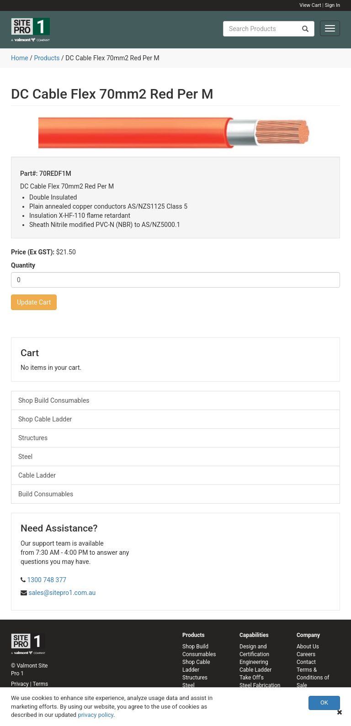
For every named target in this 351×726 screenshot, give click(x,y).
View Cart (310, 5)
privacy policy (95, 714)
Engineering (253, 662)
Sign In (332, 5)
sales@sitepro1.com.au (62, 592)
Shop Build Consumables (54, 400)
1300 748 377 (46, 580)
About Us (308, 646)
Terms (40, 684)
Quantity (23, 265)
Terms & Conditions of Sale (313, 678)
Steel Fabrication (259, 685)
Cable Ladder (37, 475)
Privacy (20, 684)
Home (19, 58)
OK (324, 702)
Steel (25, 456)
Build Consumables (45, 494)
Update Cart (34, 302)
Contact (306, 662)
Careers (306, 654)
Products (46, 58)
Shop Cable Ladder (45, 419)
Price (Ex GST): (32, 252)
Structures (33, 438)
